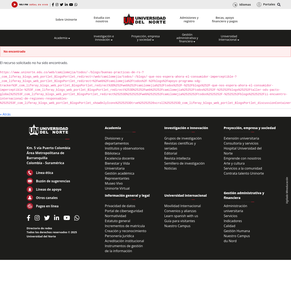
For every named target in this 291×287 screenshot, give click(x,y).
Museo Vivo (114, 183)
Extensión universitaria (241, 138)
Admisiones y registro (189, 19)
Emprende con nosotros (242, 158)
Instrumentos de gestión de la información (124, 248)
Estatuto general (117, 221)
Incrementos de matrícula (125, 226)
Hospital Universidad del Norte (243, 151)
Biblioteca (112, 153)
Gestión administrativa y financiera (187, 38)
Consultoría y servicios (241, 143)
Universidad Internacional (229, 38)
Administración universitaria (235, 208)
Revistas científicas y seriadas (180, 146)
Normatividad (115, 216)
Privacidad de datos (120, 206)
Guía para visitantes (179, 221)
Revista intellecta (177, 158)
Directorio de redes (39, 228)
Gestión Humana (237, 231)
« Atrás (5, 114)
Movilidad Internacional (182, 206)
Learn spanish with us (181, 216)
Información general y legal (127, 195)
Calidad (229, 226)
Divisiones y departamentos (117, 141)
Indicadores (233, 221)
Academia (62, 38)
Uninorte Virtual (117, 188)
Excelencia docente (120, 158)
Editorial (170, 153)
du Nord (230, 241)
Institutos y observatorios (124, 148)
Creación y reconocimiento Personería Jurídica (125, 233)
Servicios (230, 216)
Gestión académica (119, 173)
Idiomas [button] (242, 5)
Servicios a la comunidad (243, 168)
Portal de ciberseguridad (124, 211)
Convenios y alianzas (180, 211)
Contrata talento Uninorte (244, 173)
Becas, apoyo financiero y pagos (225, 19)
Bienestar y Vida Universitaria (117, 166)
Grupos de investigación (183, 138)
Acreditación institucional (124, 241)
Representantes (117, 178)
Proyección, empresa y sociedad (145, 38)
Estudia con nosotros (102, 19)
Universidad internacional (185, 195)
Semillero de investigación (184, 163)
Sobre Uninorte (66, 19)
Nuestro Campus (177, 226)
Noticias (170, 168)
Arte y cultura (234, 163)
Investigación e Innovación (104, 38)
